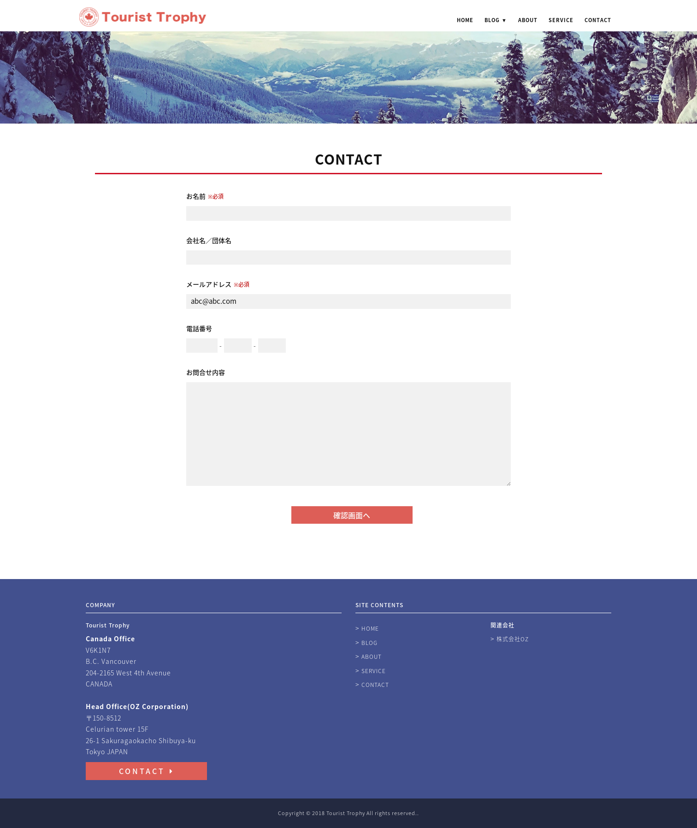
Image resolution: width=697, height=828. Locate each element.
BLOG (369, 643)
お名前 (205, 196)
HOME (465, 20)
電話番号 (199, 328)
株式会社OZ (512, 639)
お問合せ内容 (205, 372)
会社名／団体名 (208, 240)
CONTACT (598, 20)
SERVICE (561, 20)
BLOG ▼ (495, 20)
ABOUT (528, 20)
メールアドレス (217, 284)
